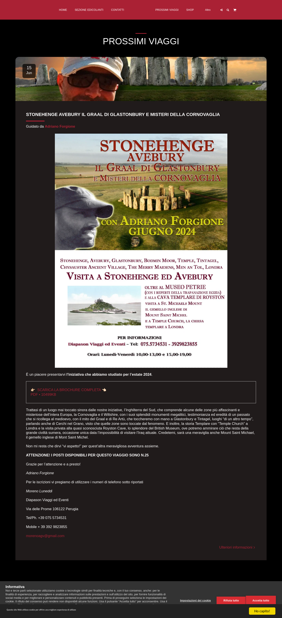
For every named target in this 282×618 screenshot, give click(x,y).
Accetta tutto (260, 599)
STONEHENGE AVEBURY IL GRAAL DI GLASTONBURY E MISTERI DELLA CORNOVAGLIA (123, 114)
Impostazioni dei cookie (193, 599)
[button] (239, 9)
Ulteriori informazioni (237, 547)
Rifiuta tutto (229, 599)
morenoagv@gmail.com (45, 536)
